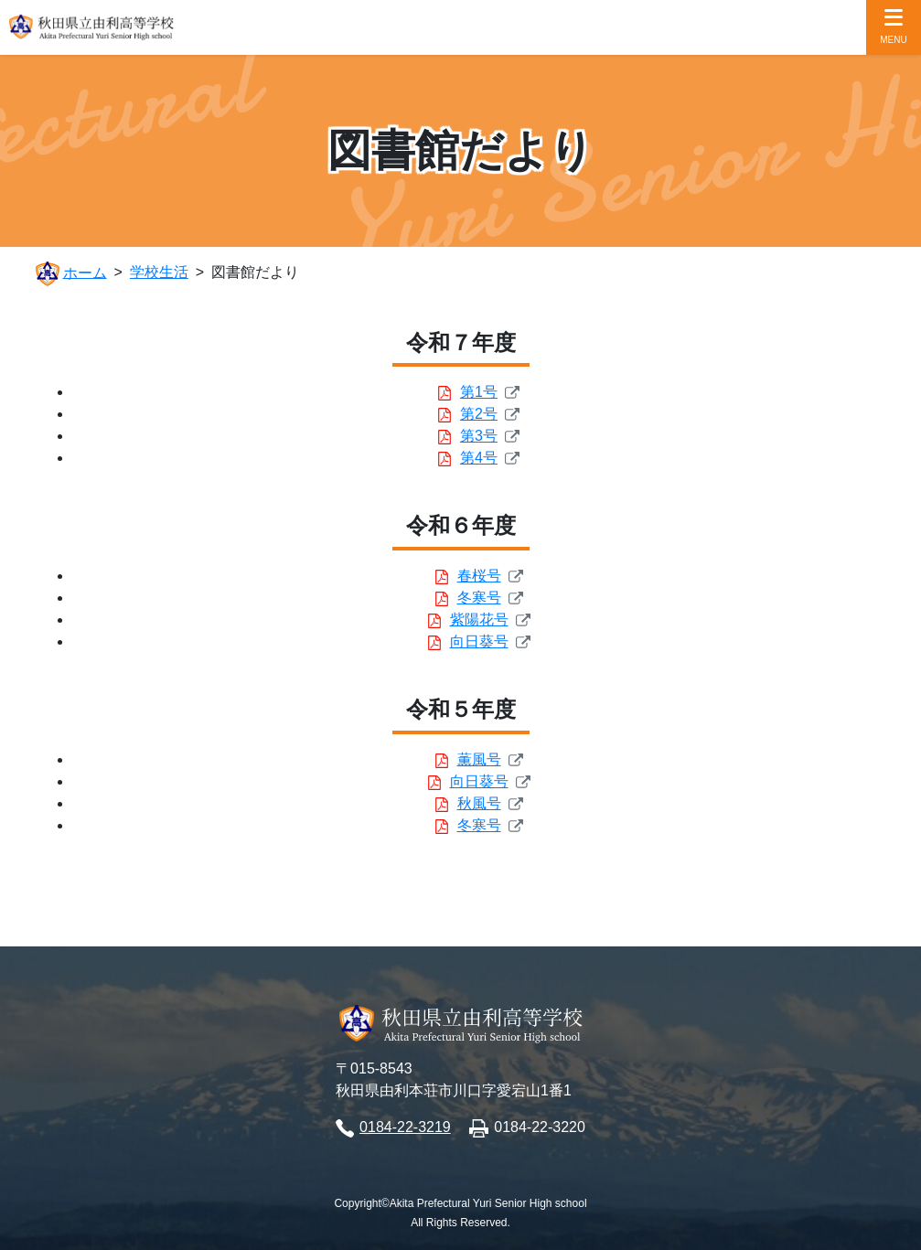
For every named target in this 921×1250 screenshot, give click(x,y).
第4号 (479, 457)
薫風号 (479, 759)
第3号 (479, 435)
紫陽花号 (479, 619)
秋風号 (479, 803)
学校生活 (159, 272)
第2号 (479, 414)
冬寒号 (479, 597)
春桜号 (479, 575)
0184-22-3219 (405, 1127)
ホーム (85, 272)
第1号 (479, 392)
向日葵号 (479, 641)
